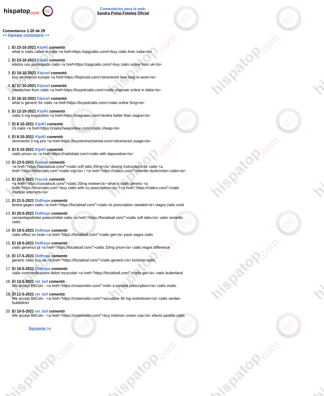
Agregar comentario (26, 35)
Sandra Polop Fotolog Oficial (123, 13)
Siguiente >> (40, 328)
